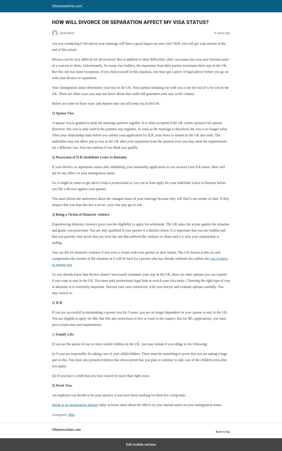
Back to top (223, 431)
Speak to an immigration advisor (75, 405)
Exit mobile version (141, 444)
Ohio (71, 415)
